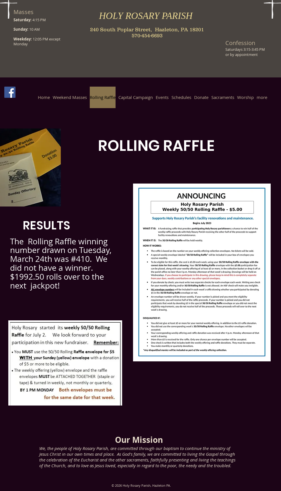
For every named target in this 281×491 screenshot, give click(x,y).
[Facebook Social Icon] (9, 92)
